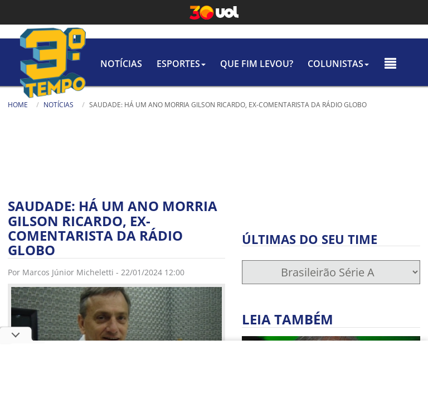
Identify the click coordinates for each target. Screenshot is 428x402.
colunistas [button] (338, 64)
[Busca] (296, 122)
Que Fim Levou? (256, 64)
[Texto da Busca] (243, 118)
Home (18, 104)
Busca (209, 117)
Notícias (121, 64)
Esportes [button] (181, 64)
